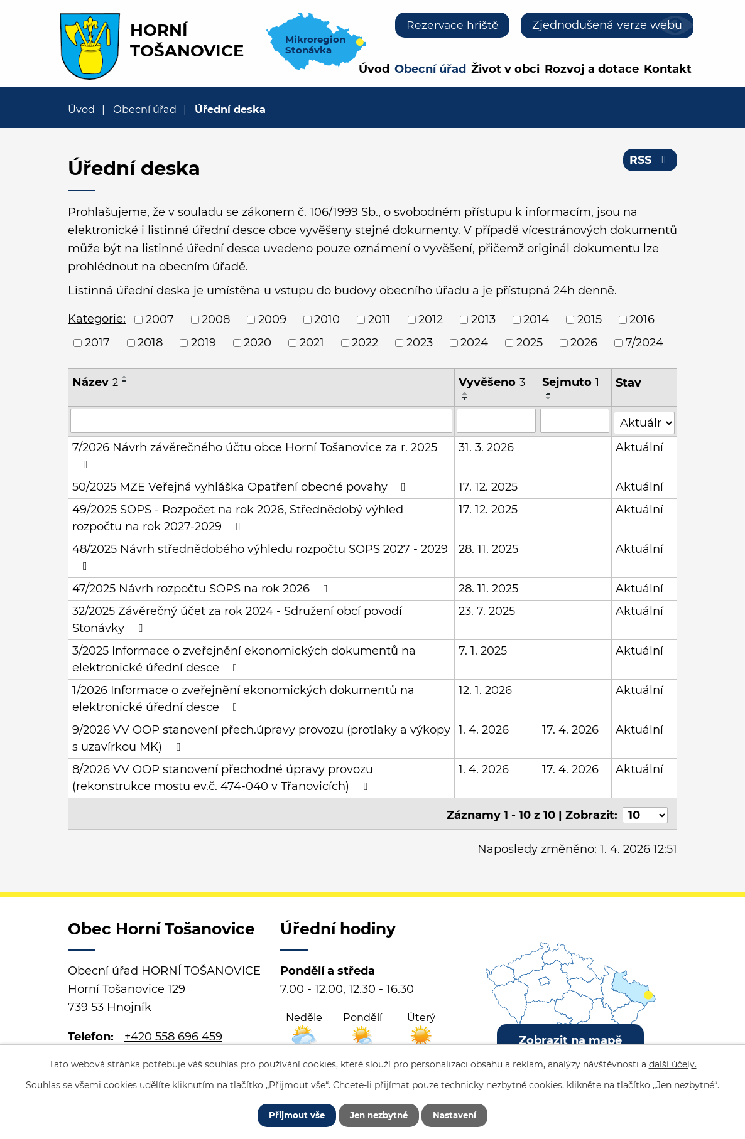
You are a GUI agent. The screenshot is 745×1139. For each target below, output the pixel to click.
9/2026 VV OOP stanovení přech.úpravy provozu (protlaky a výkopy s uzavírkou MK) (261, 736)
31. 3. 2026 (486, 445)
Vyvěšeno (492, 382)
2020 (257, 343)
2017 (97, 343)
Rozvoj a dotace (592, 69)
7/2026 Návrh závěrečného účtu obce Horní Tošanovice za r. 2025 (254, 453)
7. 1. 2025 (483, 649)
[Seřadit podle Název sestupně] (125, 381)
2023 (419, 343)
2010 (327, 319)
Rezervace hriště (451, 25)
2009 (272, 319)
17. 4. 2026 (570, 728)
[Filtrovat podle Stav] (644, 419)
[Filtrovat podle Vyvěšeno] (496, 420)
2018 (150, 343)
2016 (642, 319)
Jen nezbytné (378, 1114)
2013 (483, 319)
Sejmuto (570, 382)
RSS (650, 162)
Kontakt (668, 69)
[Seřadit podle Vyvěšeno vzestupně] (466, 393)
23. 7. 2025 (487, 609)
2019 (203, 343)
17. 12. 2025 (488, 485)
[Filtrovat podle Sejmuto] (575, 420)
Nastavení (462, 1114)
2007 (160, 319)
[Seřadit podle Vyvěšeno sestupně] (466, 398)
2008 (216, 319)
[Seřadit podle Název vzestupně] (125, 376)
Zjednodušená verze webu (607, 25)
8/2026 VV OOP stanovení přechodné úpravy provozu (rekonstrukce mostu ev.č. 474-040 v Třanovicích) (222, 776)
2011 (379, 319)
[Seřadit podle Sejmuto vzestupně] (549, 393)
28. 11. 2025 (489, 547)
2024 (474, 343)
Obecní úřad (430, 69)
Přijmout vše (289, 1114)
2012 (430, 319)
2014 (536, 319)
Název (95, 382)
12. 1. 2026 (486, 688)
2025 (529, 343)
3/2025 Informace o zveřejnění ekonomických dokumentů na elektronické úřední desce (244, 657)
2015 (589, 319)
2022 (365, 343)
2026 (583, 343)
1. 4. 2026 (484, 728)
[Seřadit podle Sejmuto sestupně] (549, 398)
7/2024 (644, 343)
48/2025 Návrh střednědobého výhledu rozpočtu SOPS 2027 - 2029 (260, 555)
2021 (312, 343)
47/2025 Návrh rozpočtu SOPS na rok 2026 (202, 587)
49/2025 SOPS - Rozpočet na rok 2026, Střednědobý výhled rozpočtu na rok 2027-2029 (237, 516)
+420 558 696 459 (173, 1031)
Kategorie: (97, 319)
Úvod (374, 69)
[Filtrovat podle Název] (261, 420)
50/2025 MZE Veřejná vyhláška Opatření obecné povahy (241, 485)
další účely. (673, 1062)
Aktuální (640, 445)
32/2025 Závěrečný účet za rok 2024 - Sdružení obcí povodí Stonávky (237, 617)
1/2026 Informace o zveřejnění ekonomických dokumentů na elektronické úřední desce (243, 697)
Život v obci (505, 69)
